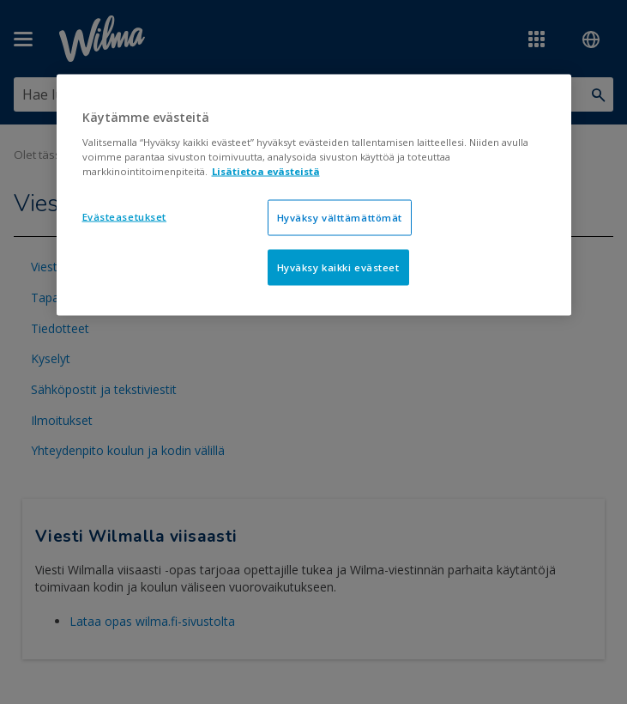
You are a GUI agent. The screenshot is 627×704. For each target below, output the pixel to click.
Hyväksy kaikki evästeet (338, 266)
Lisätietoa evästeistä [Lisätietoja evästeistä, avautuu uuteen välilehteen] (266, 170)
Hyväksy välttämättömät (340, 216)
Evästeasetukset (124, 215)
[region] (314, 195)
